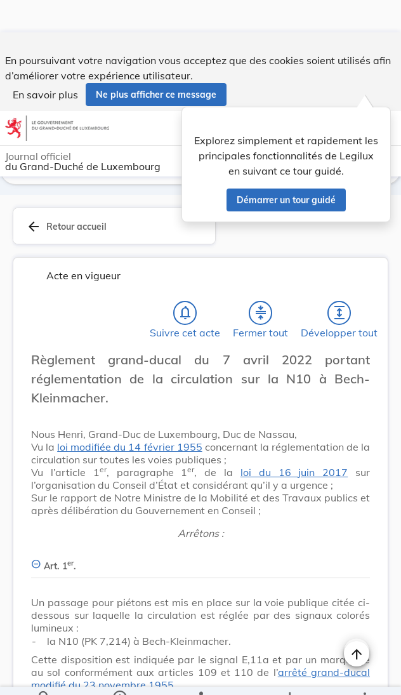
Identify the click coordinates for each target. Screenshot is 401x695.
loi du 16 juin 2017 (294, 442)
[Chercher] (44, 675)
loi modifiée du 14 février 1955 (129, 417)
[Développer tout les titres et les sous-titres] (339, 283)
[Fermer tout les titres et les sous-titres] (261, 283)
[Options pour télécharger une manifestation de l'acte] (289, 675)
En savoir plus (45, 62)
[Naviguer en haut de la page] (356, 621)
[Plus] (364, 675)
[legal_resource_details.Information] (119, 675)
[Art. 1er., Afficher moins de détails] (200, 529)
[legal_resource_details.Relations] (200, 675)
